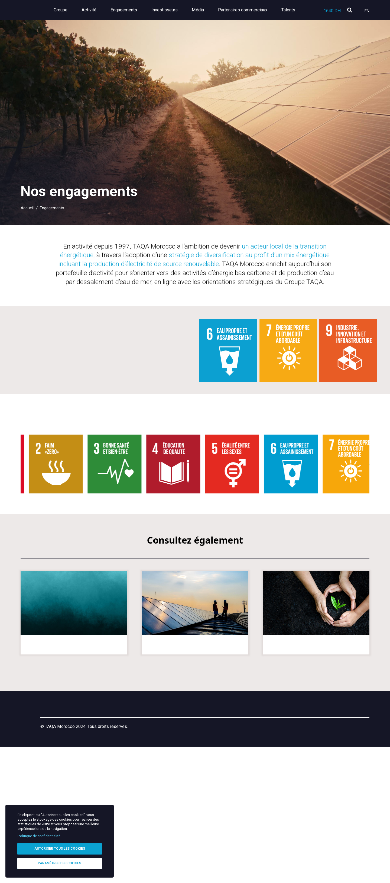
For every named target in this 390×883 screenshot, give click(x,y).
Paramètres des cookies (59, 862)
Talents (288, 9)
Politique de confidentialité (39, 833)
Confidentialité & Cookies (233, 843)
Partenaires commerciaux (247, 9)
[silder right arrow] (377, 590)
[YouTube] (365, 841)
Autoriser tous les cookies (59, 846)
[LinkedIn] (318, 841)
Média (207, 9)
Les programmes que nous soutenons (316, 775)
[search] (349, 10)
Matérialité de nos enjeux (195, 771)
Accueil (27, 208)
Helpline (187, 843)
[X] (349, 841)
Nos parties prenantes (74, 771)
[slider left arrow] (12, 590)
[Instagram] (333, 841)
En (367, 10)
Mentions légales (150, 843)
